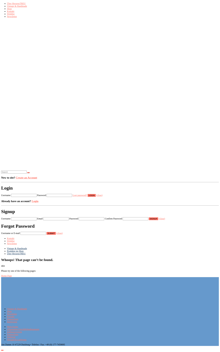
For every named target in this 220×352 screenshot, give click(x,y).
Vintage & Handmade (17, 6)
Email (40, 218)
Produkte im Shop (15, 251)
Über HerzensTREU (16, 3)
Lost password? (80, 195)
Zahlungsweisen (14, 332)
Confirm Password (113, 218)
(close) (99, 195)
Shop (9, 9)
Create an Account (26, 177)
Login (35, 201)
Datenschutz (12, 319)
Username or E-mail (10, 233)
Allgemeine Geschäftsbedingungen (23, 329)
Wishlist (11, 14)
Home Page (6, 276)
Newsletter (12, 16)
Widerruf (11, 337)
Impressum (12, 322)
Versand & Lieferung (16, 339)
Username (6, 195)
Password (41, 195)
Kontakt (10, 11)
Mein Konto (12, 326)
